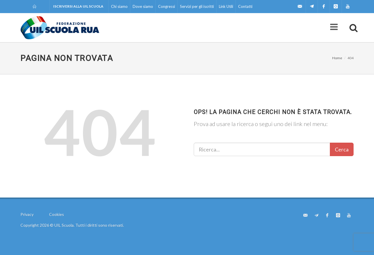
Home (337, 58)
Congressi (166, 6)
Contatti (245, 6)
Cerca (342, 149)
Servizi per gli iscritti (197, 6)
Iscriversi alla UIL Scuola (78, 6)
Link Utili (226, 6)
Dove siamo (143, 6)
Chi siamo (119, 6)
